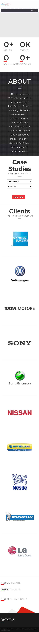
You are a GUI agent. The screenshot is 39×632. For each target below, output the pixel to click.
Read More (18, 197)
